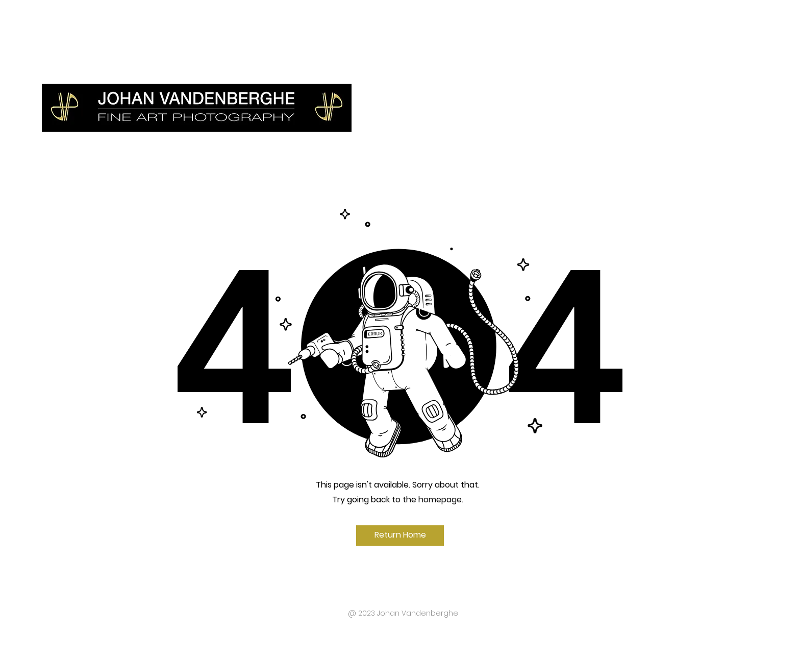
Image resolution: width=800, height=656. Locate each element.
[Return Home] (400, 535)
